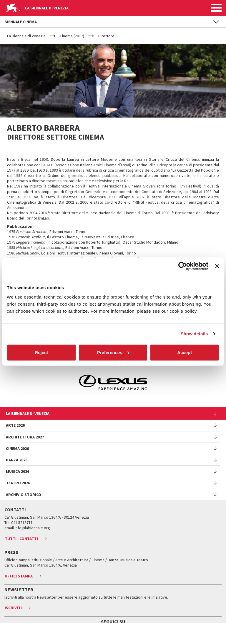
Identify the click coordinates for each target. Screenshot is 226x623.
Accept (184, 352)
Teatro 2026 (18, 482)
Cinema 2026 (17, 448)
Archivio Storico (23, 494)
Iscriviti (13, 607)
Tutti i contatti (21, 538)
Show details (194, 333)
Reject (41, 352)
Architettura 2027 (25, 437)
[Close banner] (217, 266)
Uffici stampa (19, 576)
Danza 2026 (16, 460)
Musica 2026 (17, 471)
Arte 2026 (15, 425)
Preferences (113, 352)
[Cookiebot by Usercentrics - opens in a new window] (182, 266)
